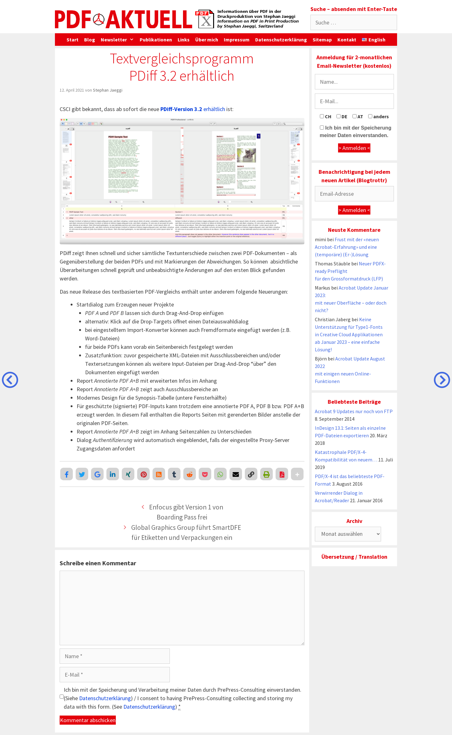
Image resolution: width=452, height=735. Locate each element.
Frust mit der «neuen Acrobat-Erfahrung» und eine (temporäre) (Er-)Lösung (347, 247)
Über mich (206, 39)
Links (184, 39)
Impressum (237, 39)
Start (72, 39)
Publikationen (156, 39)
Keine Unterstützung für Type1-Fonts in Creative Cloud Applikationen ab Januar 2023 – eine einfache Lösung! (349, 334)
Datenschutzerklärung (281, 39)
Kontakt (346, 39)
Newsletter (119, 39)
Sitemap (322, 39)
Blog (89, 39)
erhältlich (192, 109)
